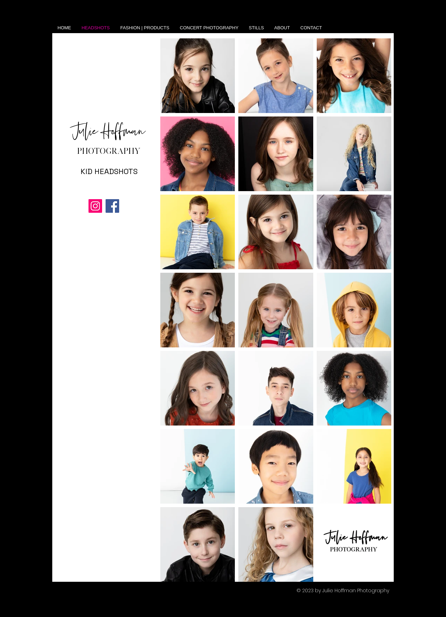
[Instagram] (95, 206)
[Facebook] (112, 206)
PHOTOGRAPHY (109, 150)
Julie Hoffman (108, 132)
